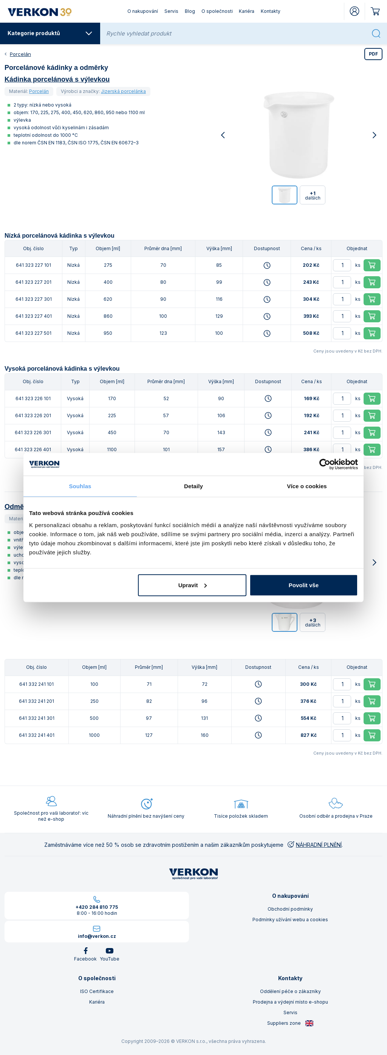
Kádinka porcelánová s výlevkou (57, 79)
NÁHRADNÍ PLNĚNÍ (314, 845)
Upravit (192, 585)
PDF (373, 54)
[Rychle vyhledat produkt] (236, 33)
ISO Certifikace (97, 991)
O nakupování (142, 11)
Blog (190, 11)
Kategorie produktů (50, 33)
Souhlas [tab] (80, 486)
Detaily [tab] (193, 486)
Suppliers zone (290, 1023)
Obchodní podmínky (290, 909)
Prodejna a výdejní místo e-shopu (290, 1002)
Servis (171, 11)
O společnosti (217, 11)
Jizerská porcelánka (123, 91)
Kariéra (246, 11)
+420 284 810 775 (97, 907)
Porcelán (20, 54)
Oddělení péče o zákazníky (290, 991)
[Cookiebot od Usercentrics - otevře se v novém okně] (325, 464)
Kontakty (270, 11)
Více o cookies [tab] (307, 486)
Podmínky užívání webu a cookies (290, 919)
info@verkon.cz (97, 936)
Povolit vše (304, 585)
